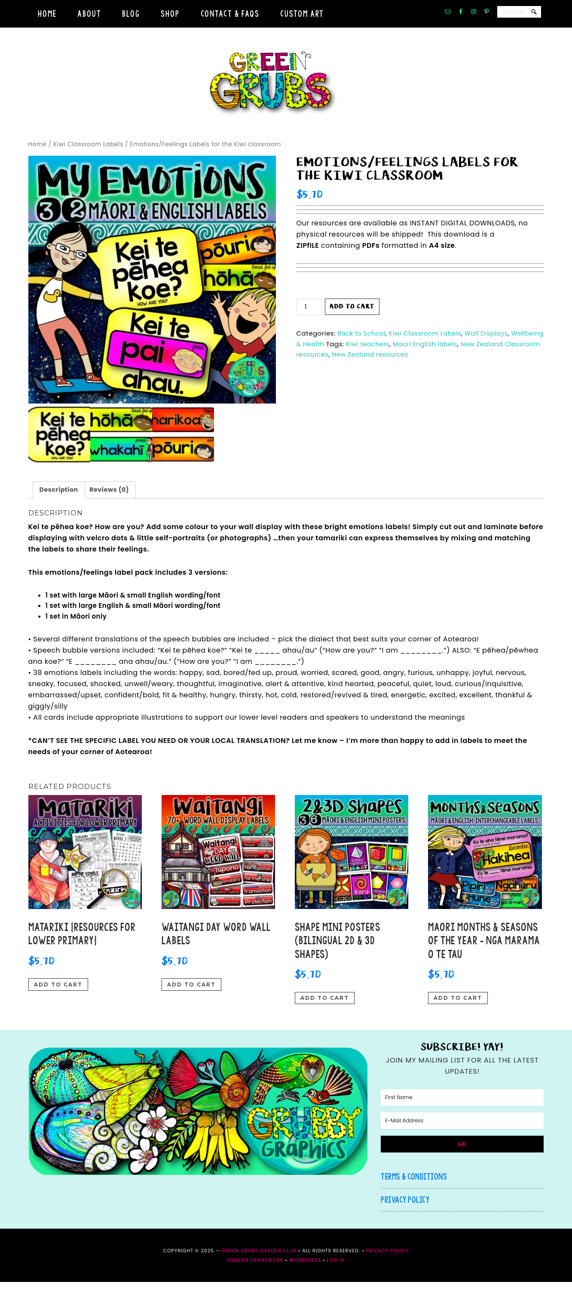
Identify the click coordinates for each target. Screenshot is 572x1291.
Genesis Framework (255, 1269)
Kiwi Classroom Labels (88, 152)
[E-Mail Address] (462, 1130)
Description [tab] (60, 497)
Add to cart (352, 315)
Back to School (362, 341)
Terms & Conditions (414, 1185)
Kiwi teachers (405, 351)
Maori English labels (465, 351)
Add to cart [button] (58, 993)
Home (37, 152)
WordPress (305, 1269)
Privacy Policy (405, 1208)
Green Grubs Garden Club (286, 87)
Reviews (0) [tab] (111, 497)
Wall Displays (492, 341)
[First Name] (462, 1106)
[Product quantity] (309, 315)
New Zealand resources (442, 362)
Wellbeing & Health (329, 351)
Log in (336, 1269)
